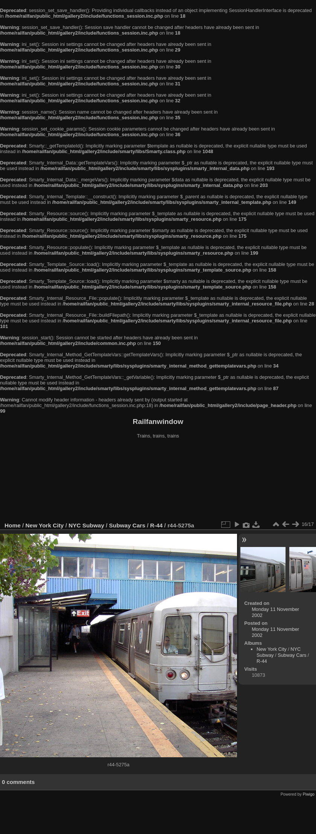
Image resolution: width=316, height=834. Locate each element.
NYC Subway (86, 525)
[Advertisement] (158, 481)
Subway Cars (127, 525)
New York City (45, 525)
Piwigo (308, 794)
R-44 (156, 525)
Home (13, 525)
